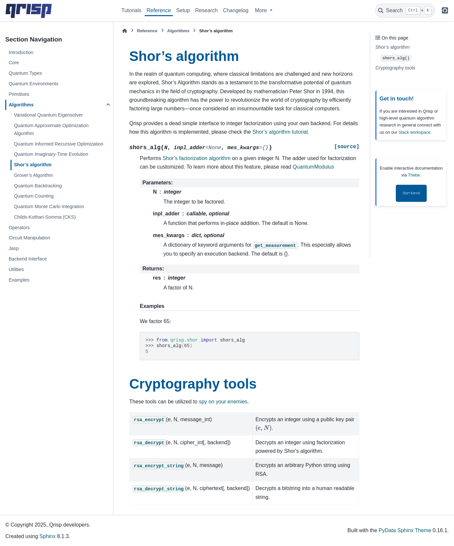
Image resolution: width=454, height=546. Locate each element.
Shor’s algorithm (32, 164)
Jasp (13, 248)
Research (206, 10)
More (262, 10)
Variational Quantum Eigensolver (48, 115)
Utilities (16, 269)
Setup (183, 10)
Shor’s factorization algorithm (197, 158)
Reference (159, 10)
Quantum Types (25, 73)
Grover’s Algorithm (33, 175)
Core (14, 62)
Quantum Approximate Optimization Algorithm (51, 129)
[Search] (405, 10)
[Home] (124, 30)
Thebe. (414, 175)
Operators (19, 227)
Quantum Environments (33, 83)
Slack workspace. (415, 132)
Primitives (19, 94)
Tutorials (131, 10)
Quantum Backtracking (38, 185)
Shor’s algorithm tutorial (280, 132)
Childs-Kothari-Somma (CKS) (45, 217)
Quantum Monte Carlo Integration (49, 206)
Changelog (235, 10)
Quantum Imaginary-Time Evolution (51, 154)
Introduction (21, 52)
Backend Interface (28, 258)
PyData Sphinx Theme (405, 530)
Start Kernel (411, 193)
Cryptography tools (395, 67)
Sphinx (47, 536)
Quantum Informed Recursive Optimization (58, 144)
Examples (19, 280)
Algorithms (21, 104)
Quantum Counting (34, 196)
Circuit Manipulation (29, 237)
